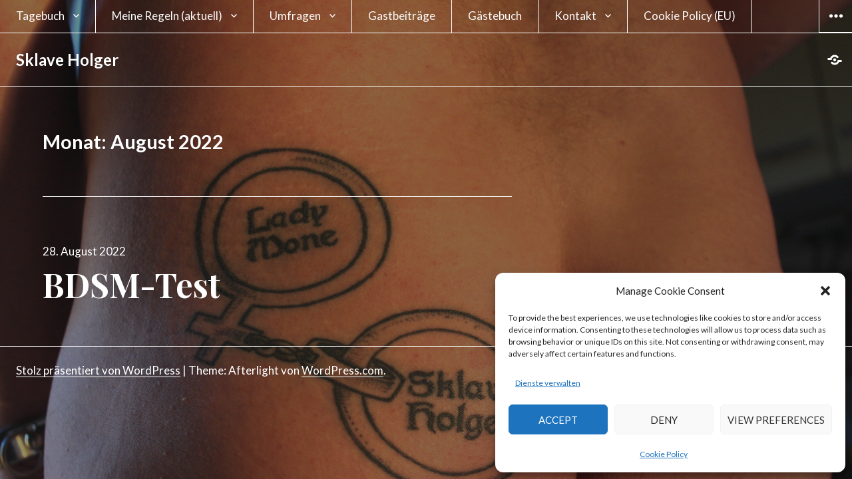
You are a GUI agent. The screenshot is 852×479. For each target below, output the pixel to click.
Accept (558, 420)
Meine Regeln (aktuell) (167, 16)
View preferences (776, 420)
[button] (825, 290)
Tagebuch (40, 16)
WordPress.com (342, 370)
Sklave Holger (67, 59)
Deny (664, 420)
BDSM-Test (131, 284)
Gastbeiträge (401, 16)
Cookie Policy (664, 454)
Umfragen (295, 16)
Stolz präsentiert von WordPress (98, 370)
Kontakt (575, 16)
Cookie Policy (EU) (690, 16)
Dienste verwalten (547, 383)
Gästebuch (495, 16)
